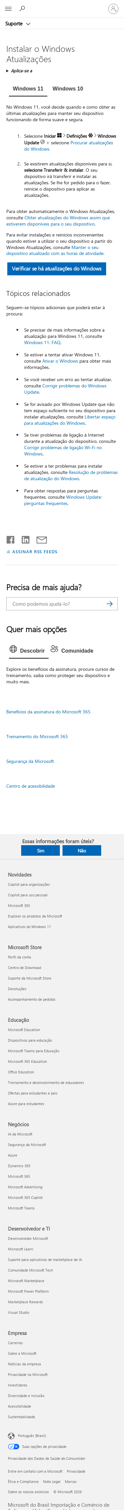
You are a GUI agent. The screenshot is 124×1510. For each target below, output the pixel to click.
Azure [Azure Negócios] (12, 1155)
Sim (40, 850)
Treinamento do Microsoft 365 (37, 736)
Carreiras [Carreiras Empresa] (15, 1342)
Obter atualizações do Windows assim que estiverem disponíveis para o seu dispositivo (58, 220)
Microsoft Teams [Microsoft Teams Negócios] (21, 1207)
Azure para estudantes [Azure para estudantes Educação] (26, 1103)
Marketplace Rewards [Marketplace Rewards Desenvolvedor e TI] (25, 1301)
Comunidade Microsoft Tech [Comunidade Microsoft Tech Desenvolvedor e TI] (30, 1270)
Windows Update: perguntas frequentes (63, 500)
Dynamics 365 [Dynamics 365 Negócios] (19, 1165)
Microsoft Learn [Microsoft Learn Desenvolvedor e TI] (20, 1248)
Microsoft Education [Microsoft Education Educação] (24, 1029)
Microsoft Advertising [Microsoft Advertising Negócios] (25, 1186)
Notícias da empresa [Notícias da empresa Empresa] (24, 1363)
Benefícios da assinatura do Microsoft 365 (48, 711)
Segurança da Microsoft (30, 761)
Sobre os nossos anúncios (28, 1491)
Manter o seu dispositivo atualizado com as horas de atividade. (55, 250)
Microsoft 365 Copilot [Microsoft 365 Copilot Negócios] (25, 1197)
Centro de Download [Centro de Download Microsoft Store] (24, 967)
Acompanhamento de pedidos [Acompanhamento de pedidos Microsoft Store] (32, 999)
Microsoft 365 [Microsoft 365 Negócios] (19, 1176)
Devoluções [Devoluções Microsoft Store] (17, 988)
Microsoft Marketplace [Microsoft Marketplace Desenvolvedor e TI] (26, 1280)
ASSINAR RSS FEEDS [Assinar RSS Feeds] (35, 551)
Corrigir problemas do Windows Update (65, 388)
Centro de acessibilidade (30, 786)
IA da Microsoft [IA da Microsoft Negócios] (20, 1134)
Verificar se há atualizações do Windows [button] (57, 268)
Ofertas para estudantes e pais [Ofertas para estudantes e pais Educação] (33, 1093)
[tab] (28, 89)
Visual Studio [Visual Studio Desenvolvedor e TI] (18, 1312)
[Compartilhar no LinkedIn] (23, 538)
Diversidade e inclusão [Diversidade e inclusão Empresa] (26, 1395)
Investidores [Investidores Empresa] (17, 1385)
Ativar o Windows (60, 361)
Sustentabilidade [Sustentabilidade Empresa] (21, 1416)
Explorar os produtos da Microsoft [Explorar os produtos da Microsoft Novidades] (35, 916)
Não (82, 850)
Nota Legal (52, 1481)
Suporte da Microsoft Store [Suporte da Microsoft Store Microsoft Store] (29, 978)
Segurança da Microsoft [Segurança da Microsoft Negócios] (27, 1144)
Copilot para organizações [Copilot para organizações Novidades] (29, 884)
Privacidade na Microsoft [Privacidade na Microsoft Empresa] (28, 1374)
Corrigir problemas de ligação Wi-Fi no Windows (63, 450)
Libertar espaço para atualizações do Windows (69, 419)
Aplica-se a (21, 70)
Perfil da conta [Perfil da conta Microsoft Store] (19, 956)
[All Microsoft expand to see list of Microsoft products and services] (8, 9)
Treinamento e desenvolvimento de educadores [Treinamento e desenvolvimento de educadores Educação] (46, 1082)
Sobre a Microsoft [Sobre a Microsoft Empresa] (22, 1353)
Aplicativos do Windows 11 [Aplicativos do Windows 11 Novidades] (29, 926)
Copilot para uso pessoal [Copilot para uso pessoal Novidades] (28, 894)
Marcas (71, 1481)
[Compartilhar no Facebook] (11, 538)
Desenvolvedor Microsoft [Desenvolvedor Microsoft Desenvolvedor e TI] (28, 1238)
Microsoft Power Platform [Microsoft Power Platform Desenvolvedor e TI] (28, 1291)
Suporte (14, 23)
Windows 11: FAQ (42, 342)
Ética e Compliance (23, 1481)
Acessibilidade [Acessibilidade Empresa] (19, 1406)
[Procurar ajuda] (23, 8)
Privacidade (76, 1471)
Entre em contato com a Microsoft (35, 1471)
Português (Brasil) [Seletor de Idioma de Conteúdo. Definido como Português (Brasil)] (32, 1435)
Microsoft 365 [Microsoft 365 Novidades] (19, 905)
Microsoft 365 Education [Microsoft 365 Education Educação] (27, 1061)
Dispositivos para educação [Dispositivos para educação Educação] (30, 1040)
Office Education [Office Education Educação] (21, 1071)
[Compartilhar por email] (38, 538)
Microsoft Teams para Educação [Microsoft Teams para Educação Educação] (33, 1050)
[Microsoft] (62, 5)
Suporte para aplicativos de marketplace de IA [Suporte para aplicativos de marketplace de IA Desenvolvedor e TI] (45, 1259)
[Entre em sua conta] (113, 9)
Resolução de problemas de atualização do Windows (71, 475)
